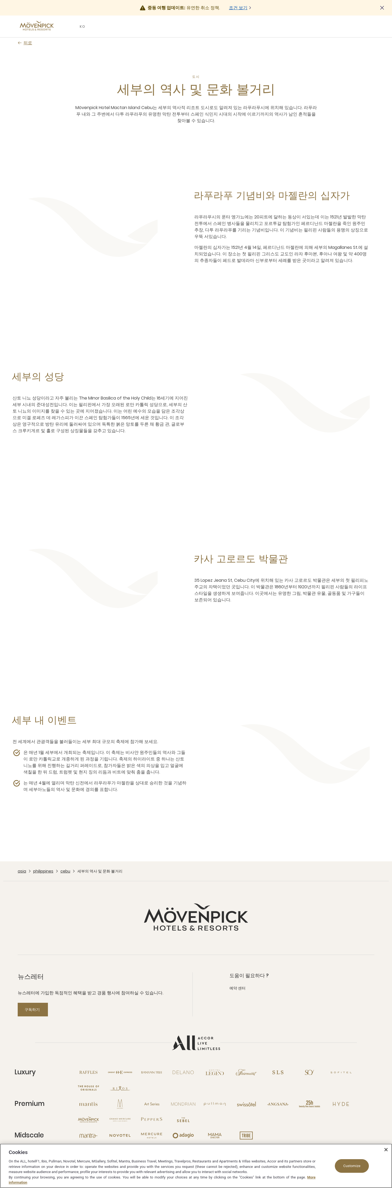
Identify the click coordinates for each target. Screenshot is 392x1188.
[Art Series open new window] (151, 1104)
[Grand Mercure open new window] (120, 1120)
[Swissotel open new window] (246, 1104)
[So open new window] (309, 1072)
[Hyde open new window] (341, 1104)
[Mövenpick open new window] (88, 1120)
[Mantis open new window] (88, 1104)
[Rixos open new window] (120, 1088)
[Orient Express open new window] (120, 1072)
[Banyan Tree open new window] (151, 1072)
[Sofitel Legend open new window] (214, 1072)
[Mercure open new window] (151, 1135)
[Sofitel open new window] (341, 1072)
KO (82, 26)
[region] (196, 1166)
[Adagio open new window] (183, 1135)
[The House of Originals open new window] (88, 1088)
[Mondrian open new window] (183, 1104)
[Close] (386, 1150)
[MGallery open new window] (120, 1104)
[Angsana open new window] (278, 1104)
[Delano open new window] (183, 1072)
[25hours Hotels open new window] (309, 1104)
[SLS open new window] (278, 1072)
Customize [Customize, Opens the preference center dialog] (351, 1166)
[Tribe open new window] (246, 1135)
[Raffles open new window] (88, 1072)
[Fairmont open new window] (246, 1072)
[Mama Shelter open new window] (214, 1135)
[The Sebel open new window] (183, 1120)
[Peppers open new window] (151, 1120)
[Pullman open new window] (214, 1104)
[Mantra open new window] (88, 1135)
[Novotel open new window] (120, 1135)
